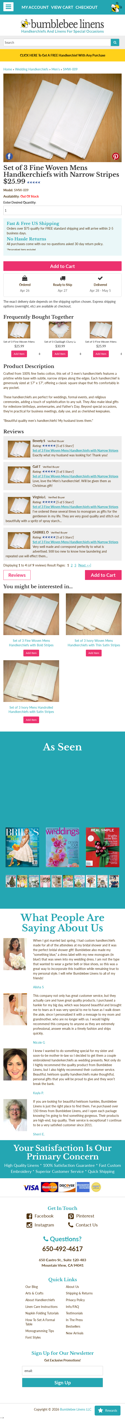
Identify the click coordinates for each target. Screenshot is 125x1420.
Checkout (87, 7)
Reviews (17, 575)
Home (7, 69)
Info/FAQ (72, 1307)
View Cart (62, 7)
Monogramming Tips (39, 1331)
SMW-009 (70, 69)
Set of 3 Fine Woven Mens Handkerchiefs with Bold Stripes (31, 643)
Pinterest (81, 1215)
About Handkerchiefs (40, 1300)
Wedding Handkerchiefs (31, 69)
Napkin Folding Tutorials (42, 1313)
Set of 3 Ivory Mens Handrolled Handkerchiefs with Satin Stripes (31, 710)
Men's (55, 69)
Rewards (107, 1410)
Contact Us (83, 1224)
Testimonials (74, 1313)
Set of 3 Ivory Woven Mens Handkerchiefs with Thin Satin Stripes (94, 643)
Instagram (40, 1224)
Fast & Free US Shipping (33, 223)
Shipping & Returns (79, 1293)
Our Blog (31, 1287)
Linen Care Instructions (41, 1307)
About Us (72, 1287)
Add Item (19, 353)
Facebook (40, 1215)
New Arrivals (74, 1333)
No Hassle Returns (26, 239)
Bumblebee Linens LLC (75, 1409)
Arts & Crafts (34, 1293)
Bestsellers (73, 1326)
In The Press (74, 1320)
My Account (35, 7)
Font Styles (33, 1337)
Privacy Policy (75, 1300)
